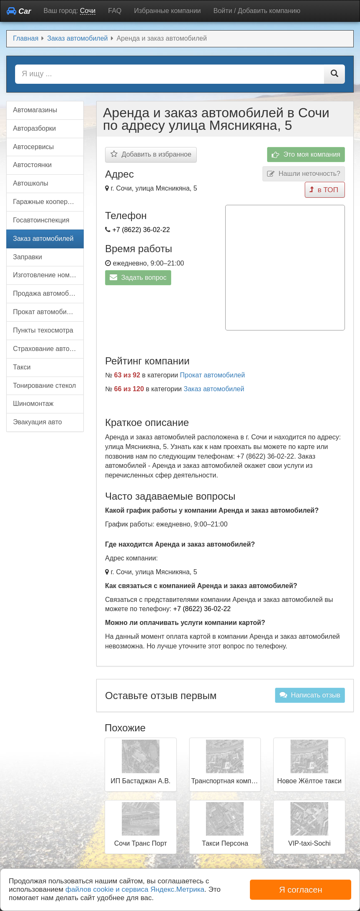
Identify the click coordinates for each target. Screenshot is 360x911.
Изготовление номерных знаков (48, 275)
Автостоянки (32, 164)
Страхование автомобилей (48, 348)
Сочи (87, 10)
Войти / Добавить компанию (257, 10)
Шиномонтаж (33, 403)
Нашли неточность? (303, 174)
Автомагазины (35, 110)
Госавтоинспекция (41, 220)
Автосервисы (33, 146)
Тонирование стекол (44, 385)
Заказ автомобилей (214, 386)
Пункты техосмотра (43, 330)
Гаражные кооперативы (48, 201)
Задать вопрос (138, 277)
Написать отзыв (310, 692)
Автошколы (30, 183)
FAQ (114, 10)
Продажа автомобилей (48, 293)
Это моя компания (306, 155)
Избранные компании (167, 10)
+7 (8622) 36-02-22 (141, 229)
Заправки (27, 257)
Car (19, 11)
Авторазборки (34, 128)
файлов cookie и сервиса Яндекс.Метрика (134, 889)
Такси (22, 367)
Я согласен (300, 889)
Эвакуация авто (37, 422)
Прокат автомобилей (212, 372)
